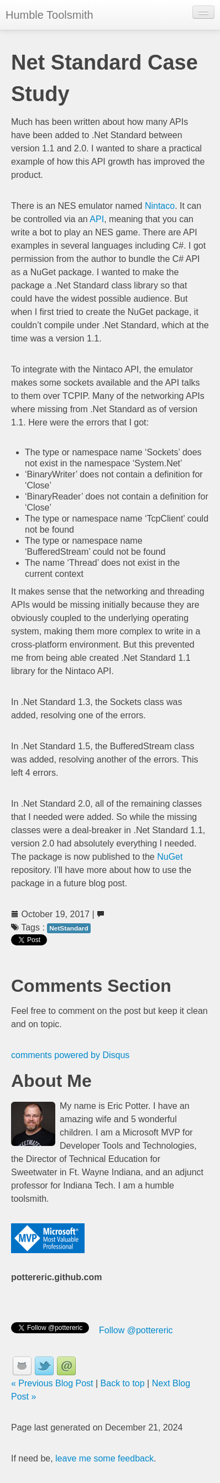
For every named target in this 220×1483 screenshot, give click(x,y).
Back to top (123, 1383)
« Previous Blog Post (52, 1383)
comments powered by (70, 1055)
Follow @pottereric (136, 1330)
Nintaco (160, 206)
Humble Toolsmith (49, 15)
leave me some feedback (104, 1458)
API (97, 219)
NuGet (169, 856)
